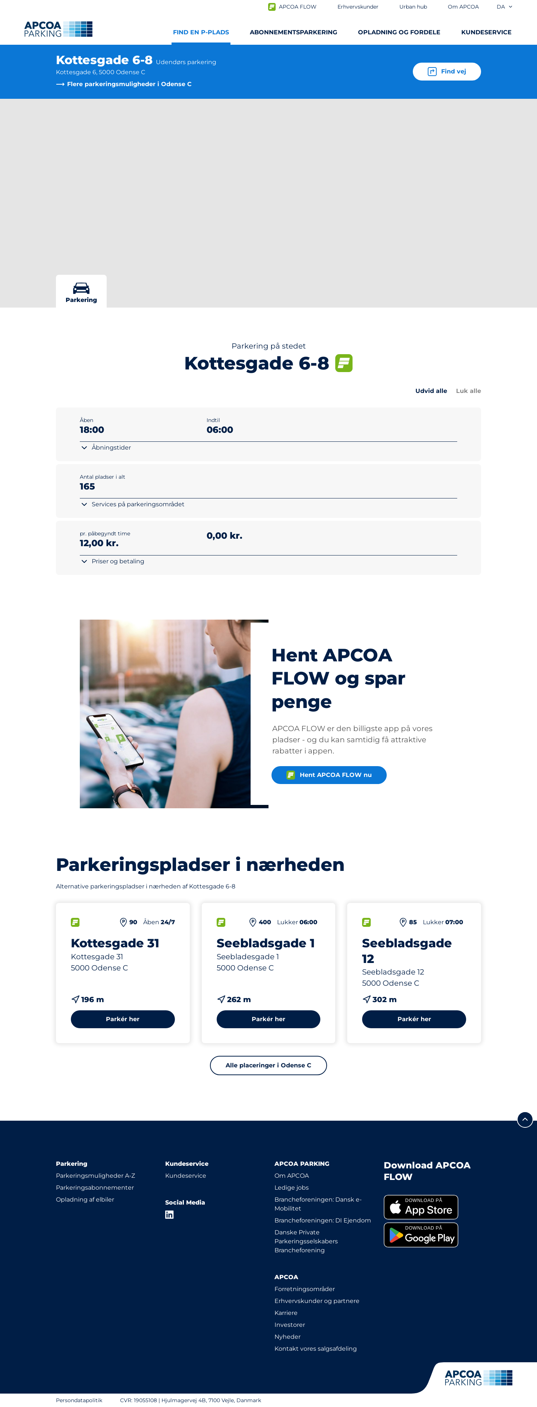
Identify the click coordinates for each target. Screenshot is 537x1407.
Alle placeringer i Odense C (268, 1065)
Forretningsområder (304, 1289)
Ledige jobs (291, 1187)
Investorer (289, 1324)
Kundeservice (185, 1175)
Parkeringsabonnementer (95, 1187)
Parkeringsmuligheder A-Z (95, 1175)
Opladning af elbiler (85, 1199)
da (505, 6)
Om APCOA (291, 1175)
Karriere (286, 1312)
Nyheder (287, 1336)
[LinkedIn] (169, 1214)
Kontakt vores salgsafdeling (315, 1348)
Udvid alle (431, 390)
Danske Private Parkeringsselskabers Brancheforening (306, 1241)
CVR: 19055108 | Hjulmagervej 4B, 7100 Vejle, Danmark (190, 1400)
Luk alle (468, 390)
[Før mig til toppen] (525, 1119)
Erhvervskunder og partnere (316, 1300)
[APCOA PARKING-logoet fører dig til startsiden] (58, 29)
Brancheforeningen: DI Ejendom (322, 1220)
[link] (432, 1207)
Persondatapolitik (79, 1400)
